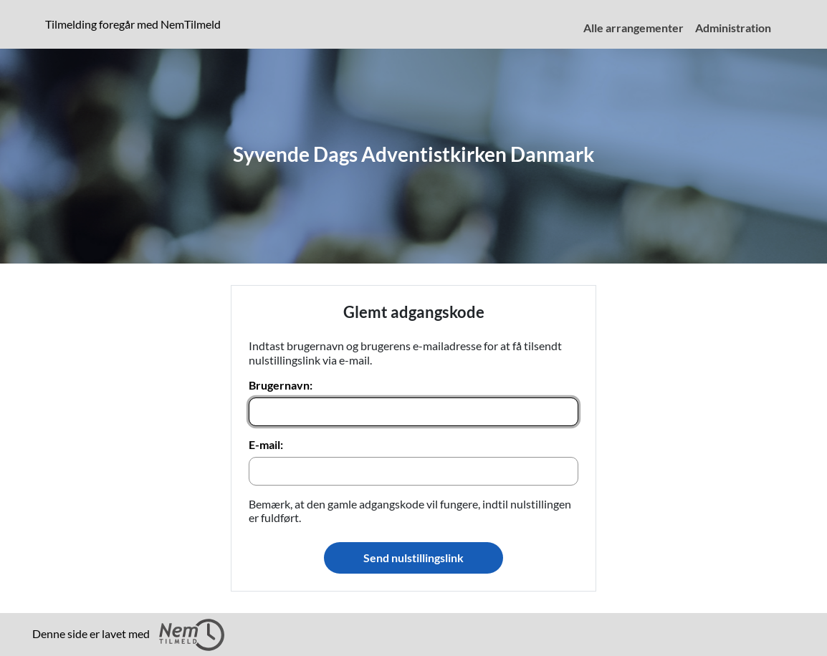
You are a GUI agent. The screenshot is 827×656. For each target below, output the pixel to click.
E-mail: (266, 444)
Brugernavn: (280, 385)
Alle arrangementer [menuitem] (633, 27)
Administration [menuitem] (733, 27)
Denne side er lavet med (128, 635)
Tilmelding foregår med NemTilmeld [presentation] (133, 24)
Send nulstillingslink (413, 557)
